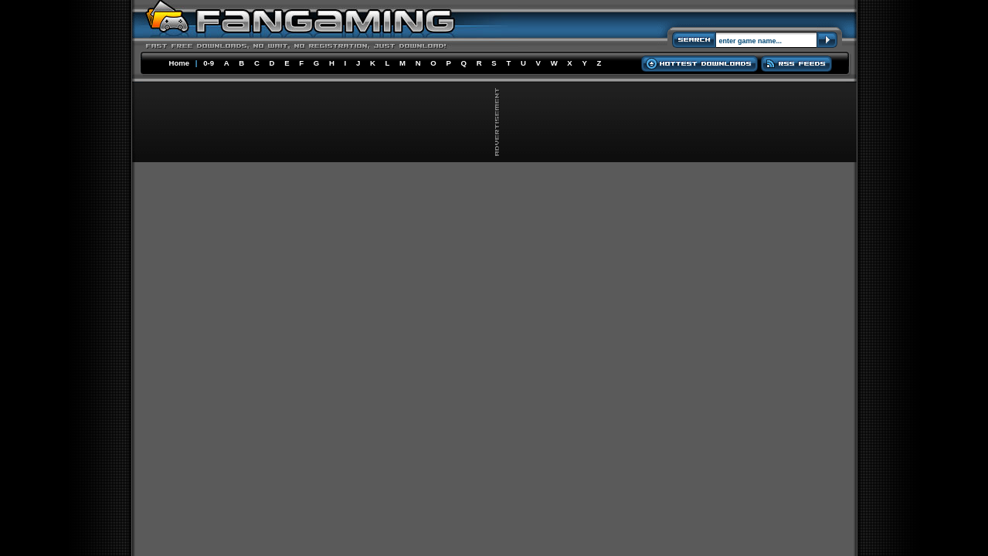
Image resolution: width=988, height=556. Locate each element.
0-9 (208, 63)
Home (179, 63)
